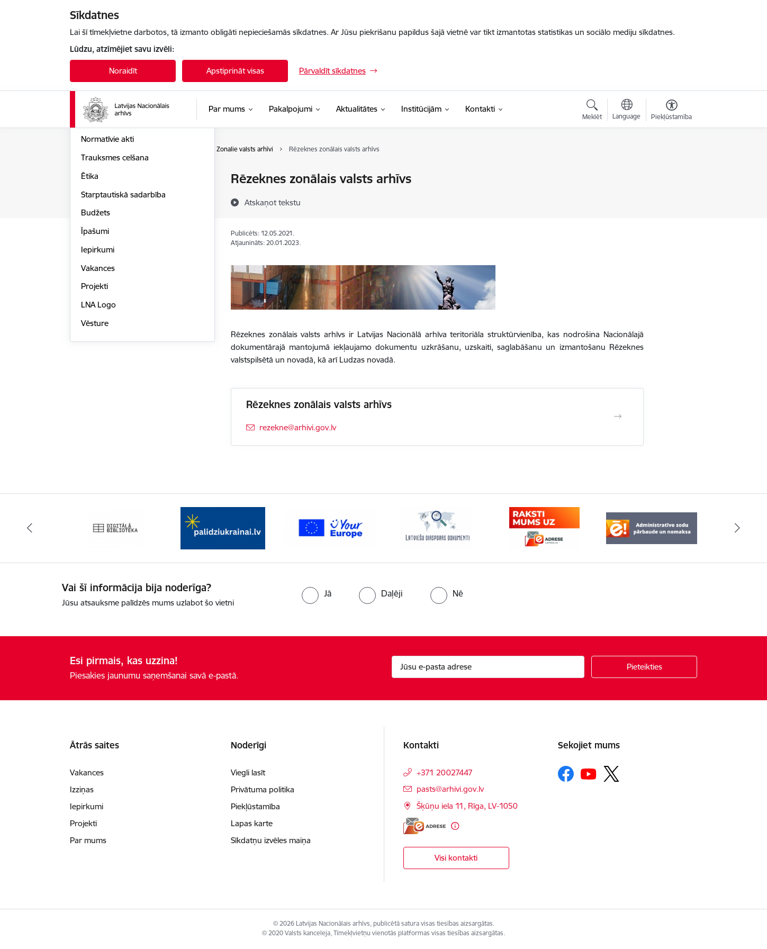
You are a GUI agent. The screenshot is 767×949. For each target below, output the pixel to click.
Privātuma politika (262, 789)
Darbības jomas (109, 216)
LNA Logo (98, 418)
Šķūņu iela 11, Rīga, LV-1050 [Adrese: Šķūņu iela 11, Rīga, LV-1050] (467, 806)
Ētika (89, 290)
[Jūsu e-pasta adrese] (488, 667)
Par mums (88, 840)
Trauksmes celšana (115, 271)
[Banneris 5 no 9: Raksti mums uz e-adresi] (544, 527)
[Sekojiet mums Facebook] (566, 774)
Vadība (93, 180)
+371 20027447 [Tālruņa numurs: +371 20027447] (445, 772)
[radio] (316, 593)
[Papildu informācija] (455, 826)
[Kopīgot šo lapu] (671, 201)
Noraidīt (123, 71)
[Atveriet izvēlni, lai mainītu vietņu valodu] (626, 110)
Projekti (94, 400)
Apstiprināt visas (235, 71)
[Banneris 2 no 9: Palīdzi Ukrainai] (223, 527)
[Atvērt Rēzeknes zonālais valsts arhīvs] (618, 416)
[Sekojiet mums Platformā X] (611, 774)
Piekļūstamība (255, 806)
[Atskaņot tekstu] (273, 202)
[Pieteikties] (644, 667)
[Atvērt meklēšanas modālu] (592, 111)
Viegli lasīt (248, 772)
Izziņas (82, 789)
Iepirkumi (97, 363)
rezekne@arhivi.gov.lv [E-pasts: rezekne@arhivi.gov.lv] (297, 427)
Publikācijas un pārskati (122, 235)
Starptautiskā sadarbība (123, 308)
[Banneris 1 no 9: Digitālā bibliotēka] (115, 527)
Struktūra (98, 198)
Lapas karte (252, 823)
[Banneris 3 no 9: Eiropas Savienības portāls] (330, 527)
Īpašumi (95, 345)
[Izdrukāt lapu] (671, 174)
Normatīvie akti (107, 253)
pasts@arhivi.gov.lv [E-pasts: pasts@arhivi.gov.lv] (450, 789)
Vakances (98, 382)
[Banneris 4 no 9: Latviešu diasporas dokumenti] (437, 527)
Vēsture (95, 437)
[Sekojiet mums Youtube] (589, 773)
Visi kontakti (456, 858)
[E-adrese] (424, 826)
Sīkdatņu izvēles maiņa (271, 840)
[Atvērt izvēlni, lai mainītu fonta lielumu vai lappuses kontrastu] (671, 111)
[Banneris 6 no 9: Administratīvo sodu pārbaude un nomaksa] (652, 527)
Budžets (95, 327)
